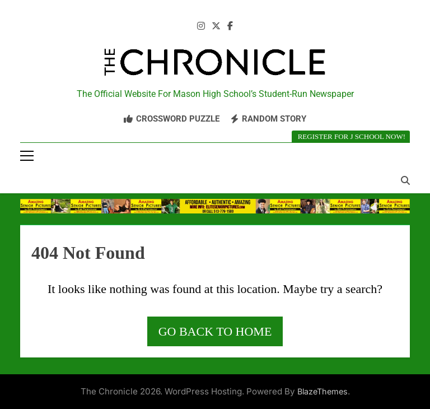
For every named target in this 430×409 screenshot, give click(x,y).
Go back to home (215, 331)
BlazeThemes (322, 391)
